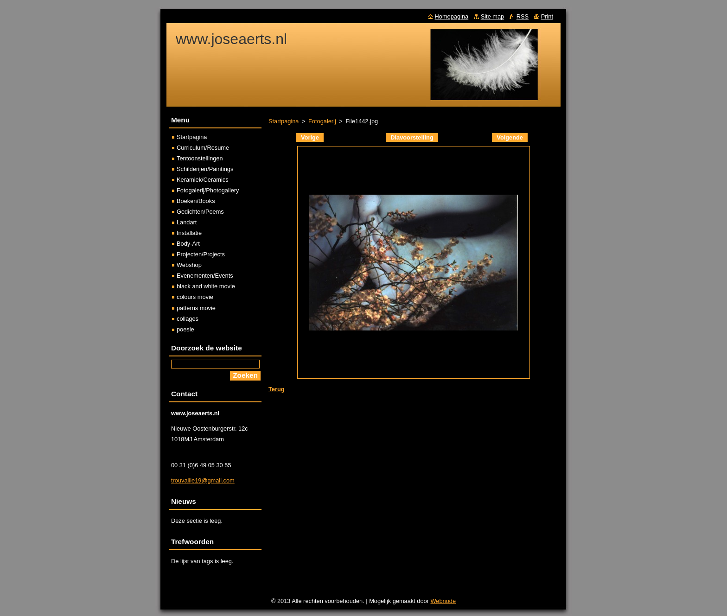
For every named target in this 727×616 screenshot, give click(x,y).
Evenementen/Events (205, 275)
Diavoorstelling (411, 137)
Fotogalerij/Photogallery (208, 190)
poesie (185, 329)
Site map (492, 16)
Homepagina (452, 16)
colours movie (195, 296)
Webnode (443, 600)
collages (187, 318)
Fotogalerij (322, 121)
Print (547, 16)
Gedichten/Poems (200, 211)
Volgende (510, 137)
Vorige (310, 137)
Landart (187, 222)
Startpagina (283, 121)
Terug (276, 389)
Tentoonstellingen (200, 158)
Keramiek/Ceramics (203, 179)
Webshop (189, 264)
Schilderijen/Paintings (205, 168)
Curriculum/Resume (203, 147)
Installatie (189, 232)
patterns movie (196, 308)
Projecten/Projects (201, 254)
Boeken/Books (196, 200)
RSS (523, 16)
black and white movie (206, 286)
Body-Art (188, 243)
